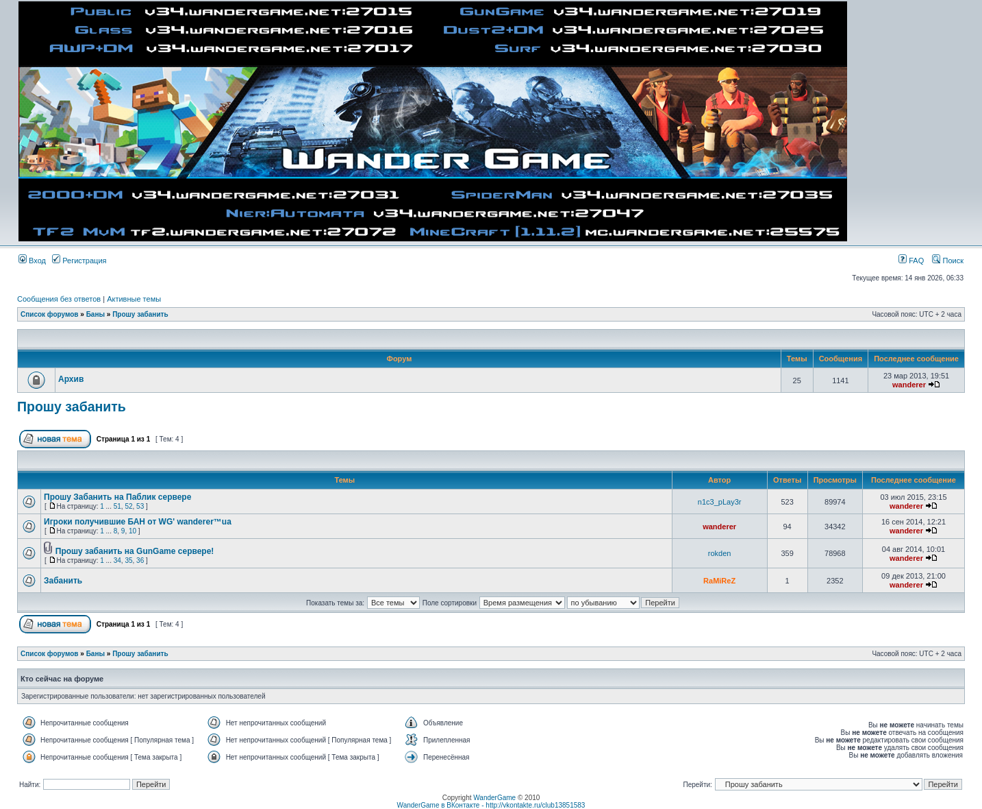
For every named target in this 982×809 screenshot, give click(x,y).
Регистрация (79, 260)
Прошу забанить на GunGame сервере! (134, 551)
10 (132, 531)
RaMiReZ (719, 581)
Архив (71, 379)
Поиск (948, 260)
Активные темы (134, 299)
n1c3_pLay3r (720, 502)
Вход (32, 260)
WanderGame (494, 797)
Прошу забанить (140, 314)
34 (117, 560)
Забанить (63, 580)
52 (128, 506)
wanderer (909, 385)
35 (128, 560)
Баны (95, 314)
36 (140, 560)
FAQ (911, 260)
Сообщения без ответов (59, 299)
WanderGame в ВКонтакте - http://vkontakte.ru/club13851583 (491, 805)
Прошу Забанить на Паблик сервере (117, 497)
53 (140, 506)
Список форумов (50, 314)
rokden (719, 553)
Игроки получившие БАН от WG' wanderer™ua (137, 522)
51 (117, 506)
